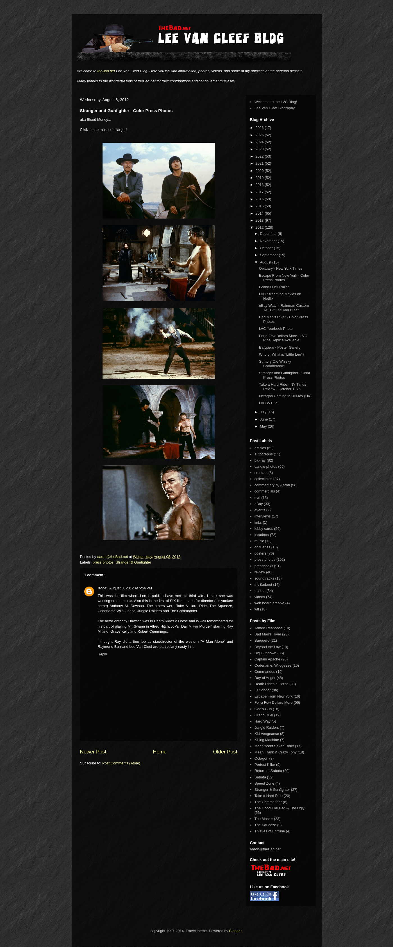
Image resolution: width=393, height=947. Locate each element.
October (267, 248)
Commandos (265, 671)
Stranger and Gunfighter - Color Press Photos (284, 375)
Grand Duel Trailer (274, 287)
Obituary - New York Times (280, 268)
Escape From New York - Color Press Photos (284, 277)
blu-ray (260, 460)
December (269, 233)
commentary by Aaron (272, 485)
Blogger (235, 931)
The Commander (268, 802)
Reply (102, 654)
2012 (260, 227)
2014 (260, 213)
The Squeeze (265, 825)
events (260, 510)
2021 (260, 163)
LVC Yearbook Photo (276, 328)
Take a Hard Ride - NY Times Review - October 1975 (282, 386)
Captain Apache (267, 659)
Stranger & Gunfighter (133, 562)
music (259, 541)
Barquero (262, 640)
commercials (265, 491)
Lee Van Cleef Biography (275, 108)
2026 (260, 128)
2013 (260, 220)
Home (160, 752)
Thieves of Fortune (270, 831)
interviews (263, 516)
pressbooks (264, 566)
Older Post (225, 752)
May (264, 426)
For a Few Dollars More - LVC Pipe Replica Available (283, 338)
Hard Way (263, 721)
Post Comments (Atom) (121, 763)
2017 (260, 192)
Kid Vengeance (267, 734)
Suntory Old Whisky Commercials (275, 363)
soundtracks (264, 578)
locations (262, 535)
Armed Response (269, 628)
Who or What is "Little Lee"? (282, 354)
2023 (260, 149)
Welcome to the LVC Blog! (276, 102)
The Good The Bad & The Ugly (280, 808)
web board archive (269, 603)
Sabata (260, 777)
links (258, 522)
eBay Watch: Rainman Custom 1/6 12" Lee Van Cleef (284, 307)
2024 (260, 142)
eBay (259, 504)
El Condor (263, 690)
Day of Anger (265, 678)
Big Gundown (265, 653)
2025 (260, 135)
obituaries (262, 547)
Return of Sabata (268, 771)
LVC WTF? (268, 403)
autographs (264, 454)
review (260, 572)
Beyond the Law (268, 647)
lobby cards (264, 528)
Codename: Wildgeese (273, 665)
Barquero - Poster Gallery (279, 347)
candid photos (266, 466)
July (263, 412)
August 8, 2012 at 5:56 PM (130, 588)
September (269, 255)
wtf (257, 609)
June (264, 419)
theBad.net (106, 71)
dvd (257, 498)
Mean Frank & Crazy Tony (276, 752)
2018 (260, 185)
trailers (260, 591)
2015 (260, 206)
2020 (260, 171)
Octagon (261, 758)
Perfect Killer (265, 764)
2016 (260, 199)
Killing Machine (267, 740)
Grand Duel (264, 715)
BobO (103, 588)
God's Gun (263, 709)
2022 (260, 156)
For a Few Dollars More (274, 702)
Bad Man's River (268, 634)
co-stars (261, 473)
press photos (103, 562)
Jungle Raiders (267, 727)
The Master (264, 819)
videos (260, 597)
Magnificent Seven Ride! (274, 746)
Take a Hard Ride (269, 796)
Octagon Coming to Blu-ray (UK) (285, 396)
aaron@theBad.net (113, 557)
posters (261, 553)
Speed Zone (264, 783)
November (269, 241)
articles (260, 448)
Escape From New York (274, 696)
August (266, 262)
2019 (260, 178)
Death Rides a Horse (271, 684)
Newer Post (93, 752)
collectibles (263, 479)
